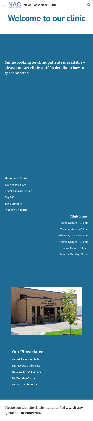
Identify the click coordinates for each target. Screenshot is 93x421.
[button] (4, 5)
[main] (46, 18)
